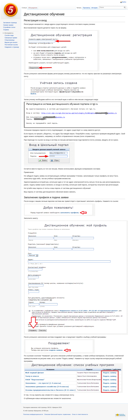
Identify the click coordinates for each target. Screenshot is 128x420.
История (94, 8)
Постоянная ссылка (11, 45)
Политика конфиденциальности (33, 414)
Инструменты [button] (8, 33)
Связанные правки (11, 38)
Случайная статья (9, 27)
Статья (24, 8)
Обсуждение (32, 8)
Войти (124, 2)
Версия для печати (11, 42)
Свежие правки (8, 25)
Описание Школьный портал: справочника (57, 414)
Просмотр (86, 8)
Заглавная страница (10, 22)
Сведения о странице (12, 47)
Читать (78, 8)
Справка (6, 30)
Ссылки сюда (9, 35)
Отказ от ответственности (80, 414)
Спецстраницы (9, 40)
